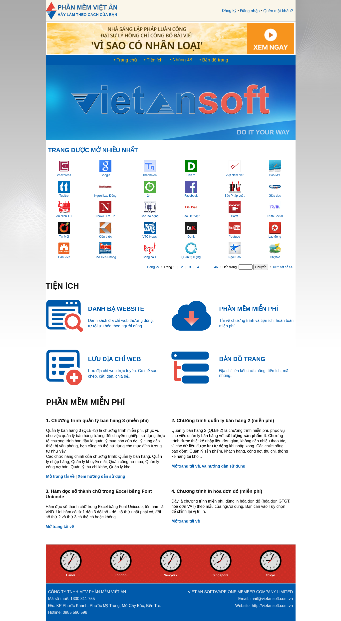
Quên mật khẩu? (278, 11)
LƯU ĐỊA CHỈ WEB (114, 359)
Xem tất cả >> (283, 267)
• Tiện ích (153, 59)
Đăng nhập (250, 11)
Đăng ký (229, 10)
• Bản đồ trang (213, 59)
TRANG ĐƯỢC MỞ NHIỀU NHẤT (93, 150)
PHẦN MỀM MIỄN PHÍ (248, 308)
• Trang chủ (125, 59)
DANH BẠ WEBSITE (116, 308)
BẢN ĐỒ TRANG (242, 359)
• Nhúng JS (181, 59)
